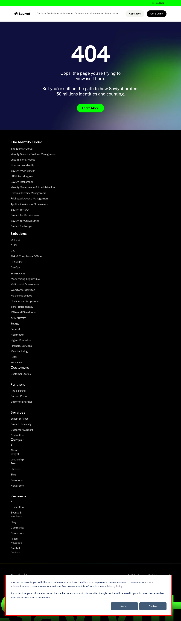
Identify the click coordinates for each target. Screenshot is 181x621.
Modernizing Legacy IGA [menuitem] (25, 279)
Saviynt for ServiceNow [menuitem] (25, 215)
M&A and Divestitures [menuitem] (24, 312)
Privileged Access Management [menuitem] (29, 198)
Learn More (90, 108)
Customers (80, 13)
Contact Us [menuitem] (17, 435)
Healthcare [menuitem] (17, 334)
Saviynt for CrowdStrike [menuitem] (25, 221)
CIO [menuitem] (13, 251)
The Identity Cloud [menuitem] (22, 148)
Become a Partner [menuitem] (21, 402)
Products (51, 13)
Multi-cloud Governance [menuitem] (25, 284)
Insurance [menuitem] (16, 362)
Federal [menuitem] (15, 329)
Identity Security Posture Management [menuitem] (33, 154)
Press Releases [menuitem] (16, 540)
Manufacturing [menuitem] (19, 351)
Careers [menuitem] (16, 469)
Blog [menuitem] (13, 474)
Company (95, 13)
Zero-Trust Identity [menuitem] (22, 307)
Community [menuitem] (17, 527)
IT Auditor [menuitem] (16, 262)
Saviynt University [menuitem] (21, 424)
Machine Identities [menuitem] (21, 295)
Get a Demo (156, 13)
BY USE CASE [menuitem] (18, 273)
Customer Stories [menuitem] (21, 374)
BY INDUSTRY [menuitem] (18, 318)
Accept (124, 606)
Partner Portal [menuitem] (19, 396)
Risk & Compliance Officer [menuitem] (26, 256)
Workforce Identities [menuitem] (23, 290)
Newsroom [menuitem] (17, 485)
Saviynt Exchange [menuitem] (21, 226)
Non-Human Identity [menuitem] (22, 165)
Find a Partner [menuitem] (19, 391)
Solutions (65, 13)
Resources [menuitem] (17, 480)
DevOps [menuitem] (16, 267)
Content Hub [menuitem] (18, 507)
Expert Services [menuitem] (19, 418)
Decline (153, 606)
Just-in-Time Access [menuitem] (23, 159)
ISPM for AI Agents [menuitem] (22, 176)
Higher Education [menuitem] (21, 340)
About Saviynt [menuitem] (15, 452)
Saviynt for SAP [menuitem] (20, 209)
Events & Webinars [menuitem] (16, 514)
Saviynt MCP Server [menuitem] (23, 171)
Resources (110, 13)
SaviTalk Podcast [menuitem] (16, 550)
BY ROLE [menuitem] (15, 240)
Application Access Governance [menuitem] (29, 204)
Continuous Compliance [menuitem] (25, 301)
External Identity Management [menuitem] (28, 193)
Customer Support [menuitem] (22, 430)
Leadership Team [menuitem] (17, 461)
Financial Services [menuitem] (21, 346)
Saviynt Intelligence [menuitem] (22, 182)
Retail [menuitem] (14, 357)
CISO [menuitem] (14, 245)
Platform (41, 13)
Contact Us (135, 13)
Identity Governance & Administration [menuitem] (33, 187)
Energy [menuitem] (15, 323)
